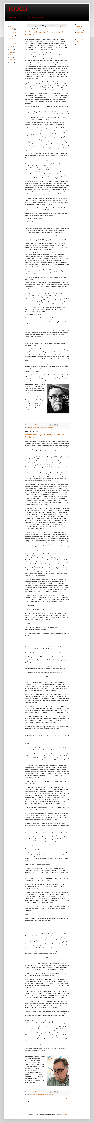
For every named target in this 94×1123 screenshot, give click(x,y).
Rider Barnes (81, 42)
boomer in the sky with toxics (36, 1094)
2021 (11, 52)
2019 (11, 57)
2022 (11, 49)
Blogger (65, 1114)
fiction (30, 427)
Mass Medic (81, 39)
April (13, 36)
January (13, 43)
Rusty (80, 44)
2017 (11, 62)
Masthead (79, 26)
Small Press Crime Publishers (81, 29)
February (13, 41)
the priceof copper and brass (46, 427)
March (13, 38)
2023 (11, 47)
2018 (11, 60)
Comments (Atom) (36, 1102)
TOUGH (17, 9)
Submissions (80, 32)
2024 (11, 26)
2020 (11, 54)
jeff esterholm (35, 427)
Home (43, 1099)
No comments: (43, 424)
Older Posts (66, 1099)
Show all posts (59, 26)
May (12, 29)
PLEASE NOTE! (13, 31)
